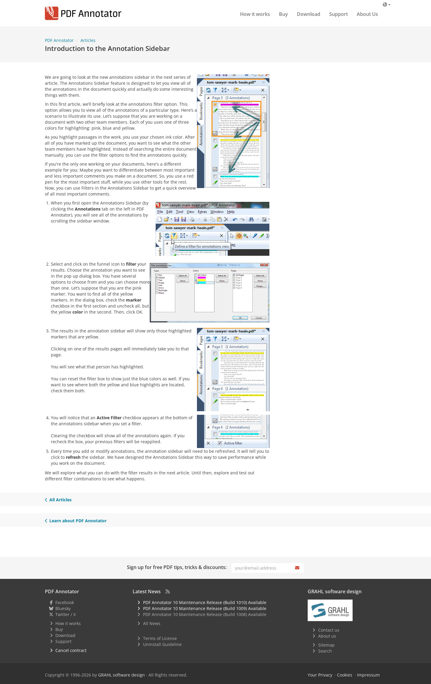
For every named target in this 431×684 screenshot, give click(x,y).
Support (338, 14)
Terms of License (160, 638)
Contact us (328, 630)
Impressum (368, 675)
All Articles (58, 500)
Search (325, 651)
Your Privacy (320, 675)
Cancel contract (70, 650)
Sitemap (326, 645)
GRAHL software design (121, 675)
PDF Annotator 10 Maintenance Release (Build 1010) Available (204, 602)
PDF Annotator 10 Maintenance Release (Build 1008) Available (204, 614)
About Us (367, 14)
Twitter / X (65, 614)
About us (327, 636)
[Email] (261, 568)
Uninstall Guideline (162, 644)
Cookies (344, 675)
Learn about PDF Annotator (76, 520)
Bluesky (63, 608)
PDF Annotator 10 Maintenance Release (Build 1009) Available (204, 608)
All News (151, 623)
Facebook (64, 602)
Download (308, 14)
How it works (255, 14)
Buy (283, 14)
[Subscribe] (298, 568)
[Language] (387, 4)
